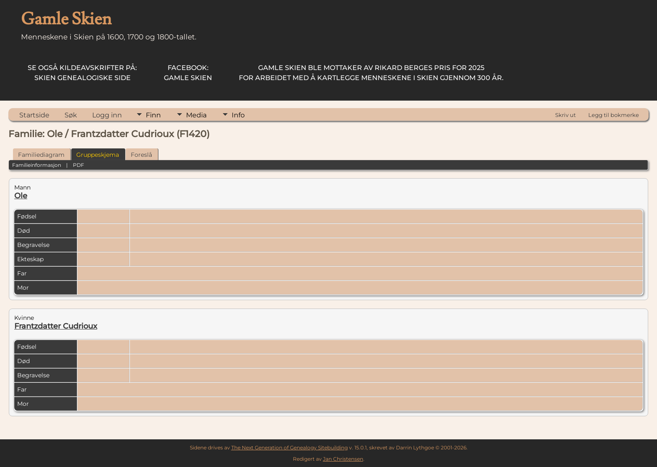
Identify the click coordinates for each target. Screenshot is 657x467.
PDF (78, 165)
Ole (20, 195)
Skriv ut (565, 115)
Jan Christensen (343, 459)
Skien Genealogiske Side (82, 73)
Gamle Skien (188, 73)
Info (238, 115)
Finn (153, 115)
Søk (71, 115)
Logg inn (107, 115)
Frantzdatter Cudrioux (55, 326)
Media (196, 115)
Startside (34, 115)
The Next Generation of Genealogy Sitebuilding (289, 447)
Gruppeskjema (97, 154)
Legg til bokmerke (613, 115)
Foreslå (141, 154)
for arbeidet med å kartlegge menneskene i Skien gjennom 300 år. (371, 73)
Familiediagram (41, 154)
